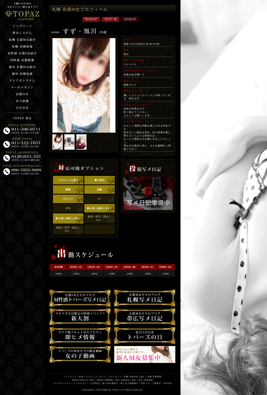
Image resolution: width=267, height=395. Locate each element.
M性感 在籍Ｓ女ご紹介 (83, 380)
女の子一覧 (111, 19)
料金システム (85, 376)
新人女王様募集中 (130, 383)
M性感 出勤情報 (105, 380)
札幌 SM (106, 390)
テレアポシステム (62, 383)
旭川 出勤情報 (146, 380)
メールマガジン (81, 383)
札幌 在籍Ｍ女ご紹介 (134, 376)
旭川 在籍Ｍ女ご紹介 (125, 380)
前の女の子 (91, 19)
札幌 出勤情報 (154, 376)
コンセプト (100, 376)
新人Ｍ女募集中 (110, 383)
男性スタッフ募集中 (151, 383)
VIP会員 (167, 383)
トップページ (70, 376)
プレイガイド (115, 376)
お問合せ (95, 383)
